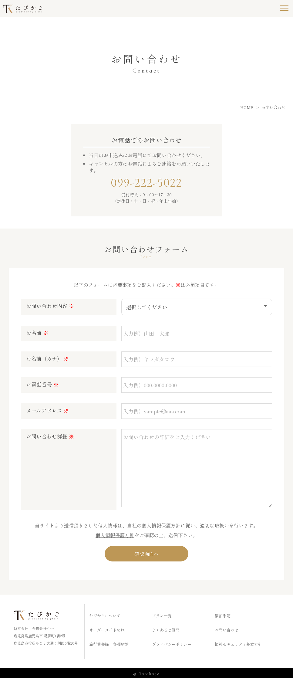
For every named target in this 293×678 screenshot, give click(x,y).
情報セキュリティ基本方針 (238, 643)
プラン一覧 (162, 614)
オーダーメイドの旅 (107, 629)
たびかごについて (105, 614)
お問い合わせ (226, 629)
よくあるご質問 (166, 629)
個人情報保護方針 (115, 533)
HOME (246, 107)
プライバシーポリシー (171, 643)
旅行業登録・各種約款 (109, 643)
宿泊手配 (223, 614)
